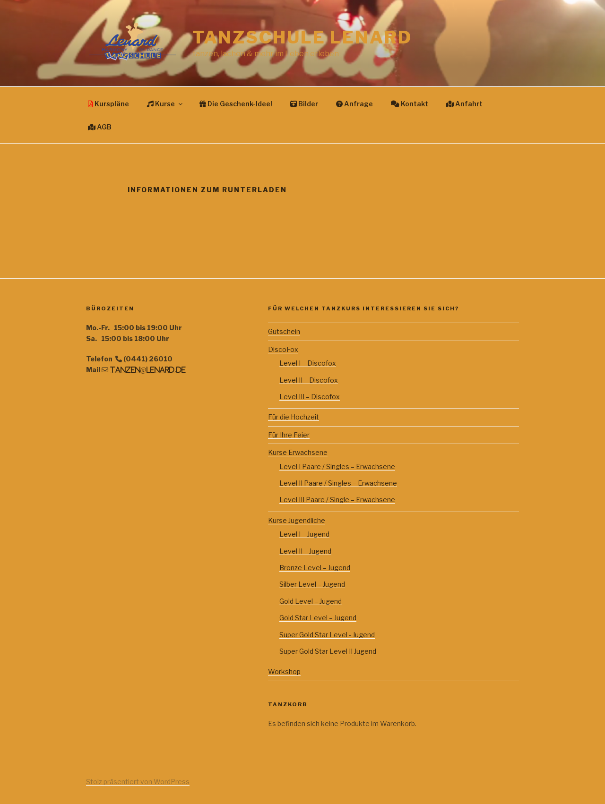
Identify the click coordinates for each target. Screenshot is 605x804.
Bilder (304, 104)
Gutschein (284, 331)
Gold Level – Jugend (310, 601)
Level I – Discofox (307, 363)
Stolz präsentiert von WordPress (138, 782)
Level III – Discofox (309, 397)
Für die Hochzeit (293, 417)
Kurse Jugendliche (296, 520)
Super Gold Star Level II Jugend (327, 651)
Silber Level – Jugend (312, 584)
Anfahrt (464, 104)
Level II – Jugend (305, 551)
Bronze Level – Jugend (314, 568)
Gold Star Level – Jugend (317, 618)
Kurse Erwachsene (298, 452)
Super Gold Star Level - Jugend (327, 635)
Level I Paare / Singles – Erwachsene (337, 466)
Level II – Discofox (308, 380)
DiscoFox (283, 349)
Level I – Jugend (304, 534)
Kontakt (409, 104)
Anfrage (354, 104)
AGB (100, 127)
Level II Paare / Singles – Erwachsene (338, 483)
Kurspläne (108, 104)
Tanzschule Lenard (302, 37)
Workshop (284, 671)
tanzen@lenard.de (148, 370)
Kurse (165, 104)
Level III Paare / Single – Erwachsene (337, 500)
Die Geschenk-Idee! (235, 104)
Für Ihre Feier (289, 435)
